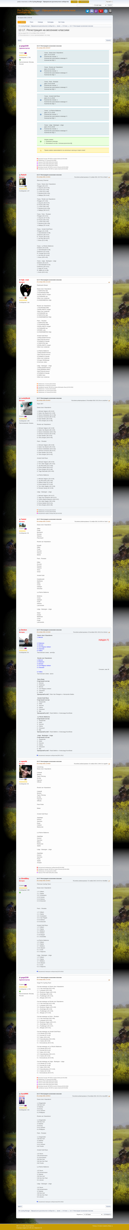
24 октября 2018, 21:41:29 (43, 282)
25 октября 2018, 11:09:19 (43, 521)
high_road (25, 280)
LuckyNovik (25, 398)
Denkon (24, 630)
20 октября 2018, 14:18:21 (43, 177)
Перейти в (79, 1214)
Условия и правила (102, 1225)
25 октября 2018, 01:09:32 (43, 400)
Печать (108, 40)
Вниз (19, 40)
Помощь (95, 1225)
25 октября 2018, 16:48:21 (43, 880)
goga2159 (24, 46)
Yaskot (23, 519)
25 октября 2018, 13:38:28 (43, 763)
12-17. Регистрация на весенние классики (49, 46)
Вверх (20, 1206)
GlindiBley (25, 878)
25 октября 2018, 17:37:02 (43, 979)
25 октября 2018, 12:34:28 (43, 632)
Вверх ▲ (110, 1225)
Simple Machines (30, 1225)
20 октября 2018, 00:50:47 (43, 48)
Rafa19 (23, 175)
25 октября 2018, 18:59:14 (43, 1096)
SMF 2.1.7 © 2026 (20, 1225)
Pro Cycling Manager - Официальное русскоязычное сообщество (46, 11)
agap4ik (24, 761)
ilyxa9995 (24, 1094)
